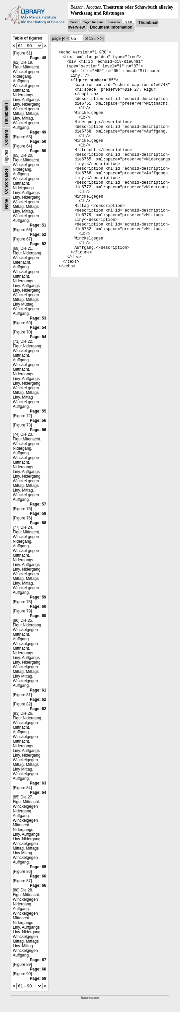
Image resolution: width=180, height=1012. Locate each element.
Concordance (6, 181)
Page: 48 (38, 57)
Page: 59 (38, 597)
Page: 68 (38, 969)
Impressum (90, 997)
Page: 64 (38, 792)
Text (74, 22)
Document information (111, 27)
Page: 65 (38, 867)
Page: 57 (38, 504)
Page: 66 (38, 876)
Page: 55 (38, 411)
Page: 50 (38, 141)
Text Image (93, 22)
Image (114, 22)
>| (102, 38)
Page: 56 (38, 420)
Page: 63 (38, 783)
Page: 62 (38, 699)
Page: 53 (38, 318)
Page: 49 (38, 132)
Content (6, 137)
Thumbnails (6, 114)
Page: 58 (38, 513)
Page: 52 (38, 234)
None (6, 204)
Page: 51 (38, 225)
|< (63, 38)
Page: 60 (38, 606)
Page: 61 (38, 690)
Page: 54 (38, 327)
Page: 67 (38, 960)
